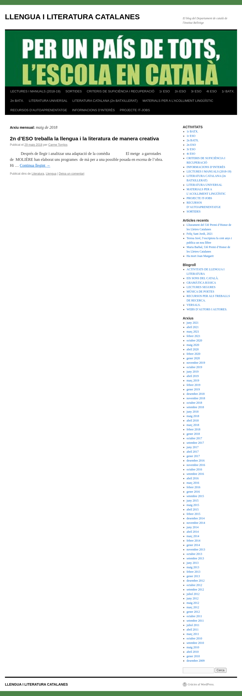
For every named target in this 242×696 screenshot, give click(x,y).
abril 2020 (193, 349)
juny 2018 (193, 411)
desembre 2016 (196, 460)
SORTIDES (73, 91)
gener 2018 (193, 434)
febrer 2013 (194, 571)
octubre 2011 (194, 616)
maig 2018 (193, 416)
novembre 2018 (196, 398)
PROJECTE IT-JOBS (135, 110)
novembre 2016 (196, 465)
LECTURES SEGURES (201, 287)
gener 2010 (193, 656)
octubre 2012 (194, 585)
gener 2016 (193, 491)
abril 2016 (193, 478)
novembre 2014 (196, 523)
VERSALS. (194, 305)
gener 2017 (193, 456)
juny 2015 (193, 500)
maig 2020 (193, 345)
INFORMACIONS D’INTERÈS (93, 110)
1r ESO (164, 91)
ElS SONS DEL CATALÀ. (203, 278)
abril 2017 (193, 451)
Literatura (38, 173)
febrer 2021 (194, 336)
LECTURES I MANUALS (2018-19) (35, 91)
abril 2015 (193, 509)
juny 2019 (193, 371)
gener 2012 (193, 611)
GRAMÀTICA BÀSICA (201, 282)
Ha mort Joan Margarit (200, 256)
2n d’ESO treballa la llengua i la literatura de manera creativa (84, 138)
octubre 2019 (194, 367)
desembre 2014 (196, 518)
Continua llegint (35, 165)
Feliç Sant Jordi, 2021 (200, 233)
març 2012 (193, 607)
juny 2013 (193, 563)
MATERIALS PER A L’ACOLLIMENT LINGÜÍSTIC (177, 101)
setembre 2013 (195, 558)
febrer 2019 (194, 385)
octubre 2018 (194, 402)
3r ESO (196, 91)
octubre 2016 (194, 469)
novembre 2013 (196, 549)
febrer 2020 (194, 354)
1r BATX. (228, 91)
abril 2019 (193, 376)
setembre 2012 (195, 589)
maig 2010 (193, 647)
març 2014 (193, 536)
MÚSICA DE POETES (200, 291)
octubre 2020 (194, 340)
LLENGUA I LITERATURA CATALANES (72, 17)
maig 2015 (193, 505)
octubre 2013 (194, 554)
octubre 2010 (194, 638)
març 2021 (193, 331)
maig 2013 (193, 567)
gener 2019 (193, 389)
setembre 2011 (195, 620)
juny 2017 (193, 447)
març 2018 (193, 425)
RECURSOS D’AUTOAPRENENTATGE (38, 110)
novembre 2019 (196, 362)
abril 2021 (193, 327)
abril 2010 (193, 652)
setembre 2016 (195, 474)
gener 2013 (193, 576)
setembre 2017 (195, 442)
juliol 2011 (193, 625)
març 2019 (193, 380)
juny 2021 (193, 322)
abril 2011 (193, 629)
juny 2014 (193, 527)
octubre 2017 (194, 438)
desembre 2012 (196, 580)
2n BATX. (17, 101)
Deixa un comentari (71, 173)
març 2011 (193, 634)
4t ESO (211, 91)
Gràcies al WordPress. (201, 684)
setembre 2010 (195, 643)
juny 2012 (193, 598)
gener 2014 (193, 545)
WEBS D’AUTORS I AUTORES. (207, 309)
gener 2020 (193, 358)
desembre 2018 (196, 394)
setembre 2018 (195, 407)
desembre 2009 (196, 660)
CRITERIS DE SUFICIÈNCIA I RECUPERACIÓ (120, 91)
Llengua (51, 173)
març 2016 (193, 483)
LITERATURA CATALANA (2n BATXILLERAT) (105, 101)
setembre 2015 (195, 496)
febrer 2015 (194, 514)
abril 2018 (193, 420)
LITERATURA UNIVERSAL (48, 101)
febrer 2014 (194, 540)
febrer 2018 (194, 429)
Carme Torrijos (57, 145)
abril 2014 (193, 531)
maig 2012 (193, 603)
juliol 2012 (193, 594)
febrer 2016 (194, 487)
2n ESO (180, 91)
